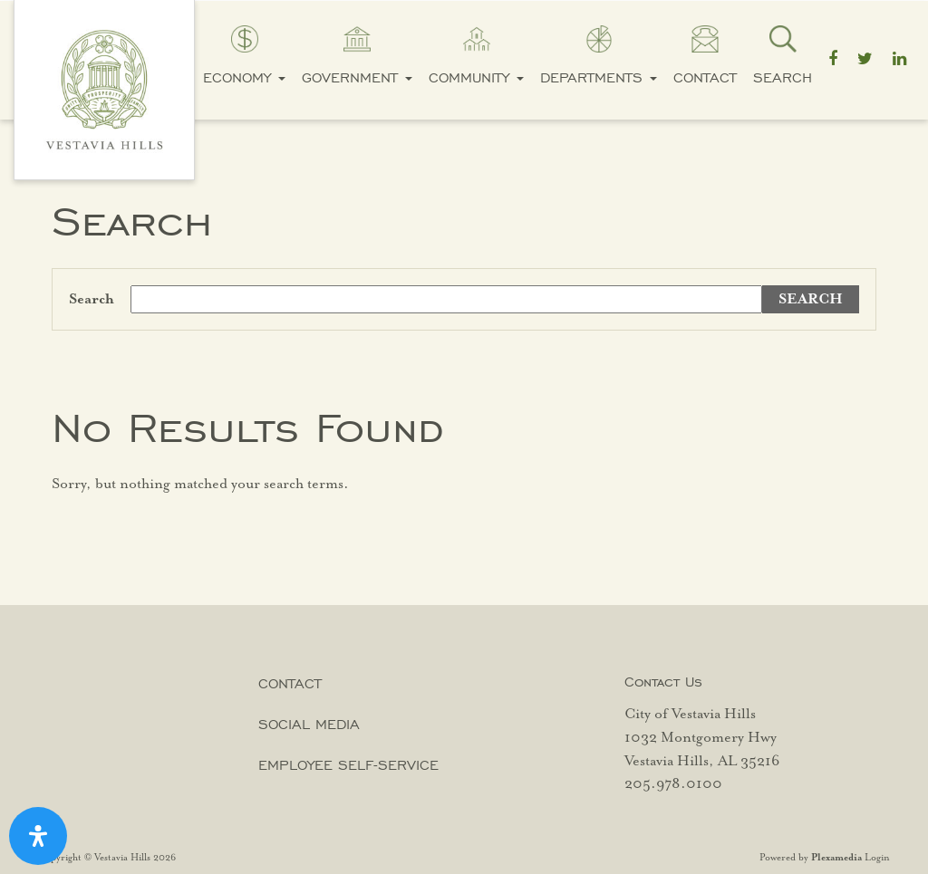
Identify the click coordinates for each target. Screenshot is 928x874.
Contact (705, 77)
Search (782, 77)
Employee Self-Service (348, 764)
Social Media (309, 724)
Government (357, 77)
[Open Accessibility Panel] (38, 836)
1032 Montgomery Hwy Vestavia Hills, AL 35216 (701, 749)
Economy (244, 77)
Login (877, 857)
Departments (598, 77)
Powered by (810, 857)
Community (476, 77)
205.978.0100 (673, 783)
